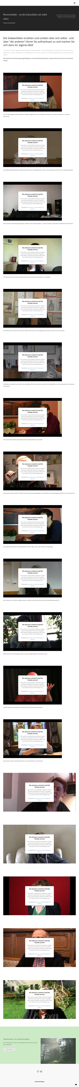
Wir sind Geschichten (59, 14)
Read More (9, 1049)
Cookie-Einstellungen (39, 1081)
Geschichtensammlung (67, 14)
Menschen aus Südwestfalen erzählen (69, 16)
